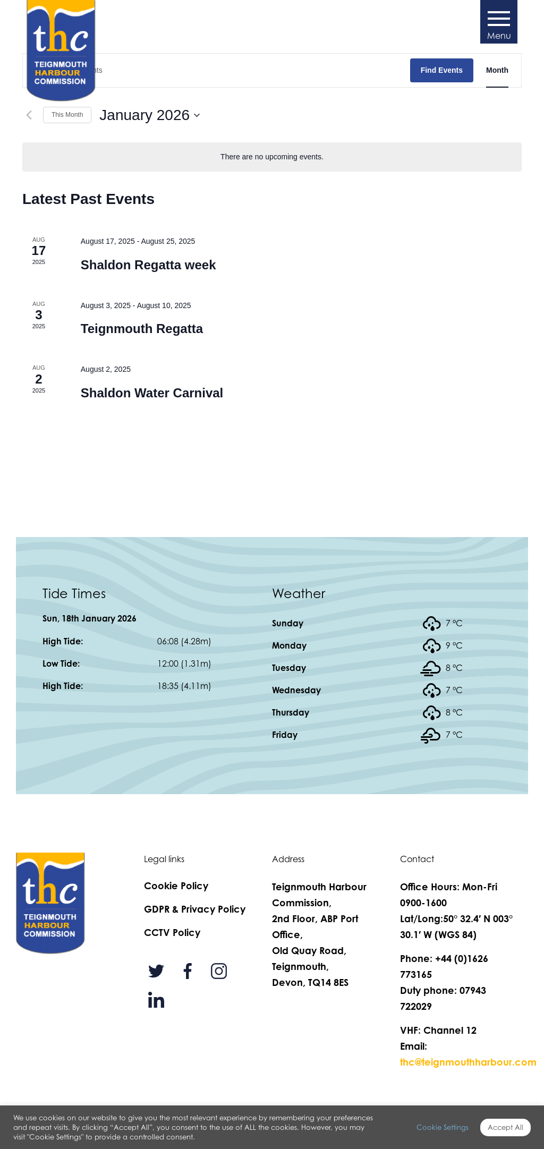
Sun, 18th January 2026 (89, 618)
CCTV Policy (172, 932)
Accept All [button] (505, 1127)
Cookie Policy (176, 885)
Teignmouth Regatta (142, 328)
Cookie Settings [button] (442, 1127)
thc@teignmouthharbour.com (468, 1062)
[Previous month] (28, 115)
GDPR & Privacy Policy (194, 909)
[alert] (272, 157)
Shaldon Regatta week (148, 265)
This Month (67, 114)
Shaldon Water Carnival (152, 393)
